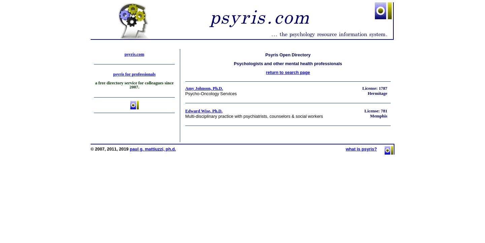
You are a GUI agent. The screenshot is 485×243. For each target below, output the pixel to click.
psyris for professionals (134, 74)
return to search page (288, 72)
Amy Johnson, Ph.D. (204, 88)
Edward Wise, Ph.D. (204, 111)
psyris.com (134, 54)
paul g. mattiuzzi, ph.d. (153, 149)
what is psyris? (361, 149)
